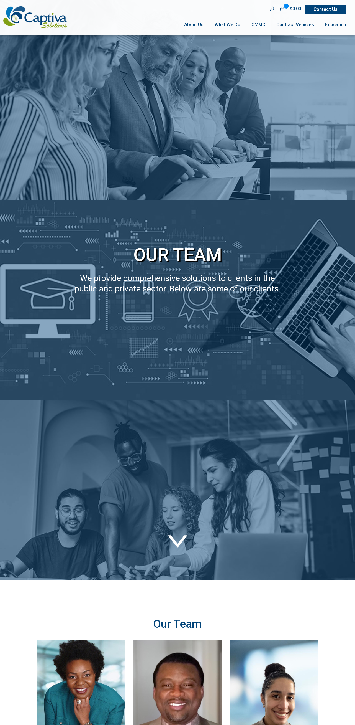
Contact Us (325, 9)
